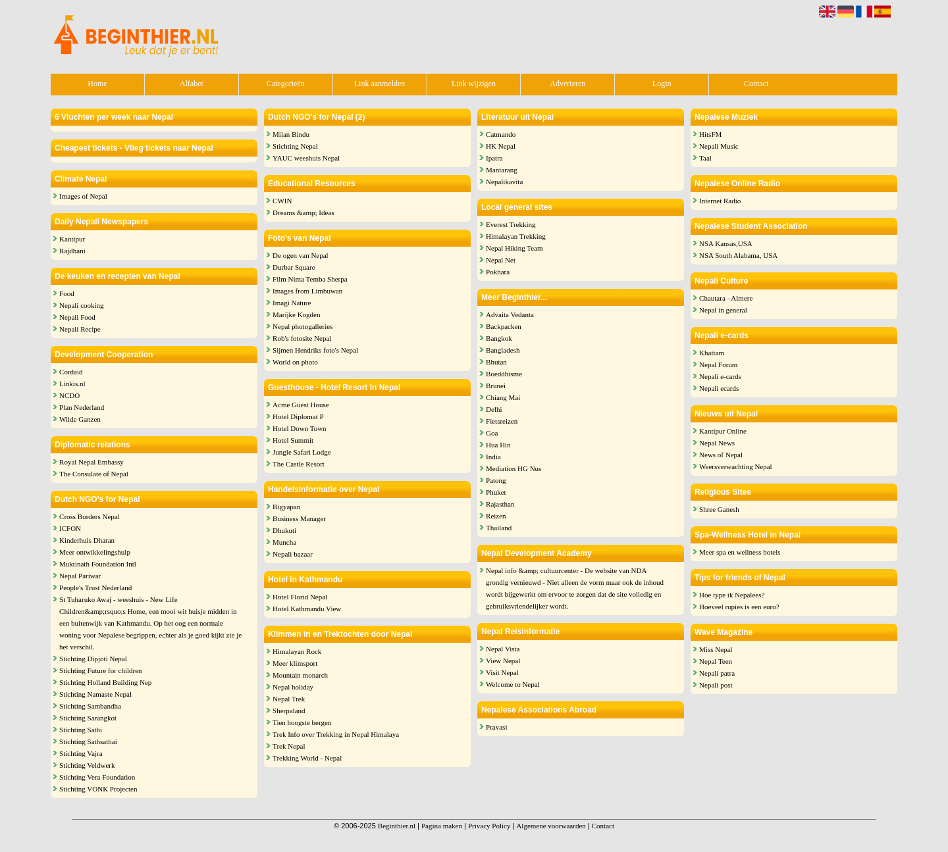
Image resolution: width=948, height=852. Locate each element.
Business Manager (299, 518)
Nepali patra (717, 673)
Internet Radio (720, 201)
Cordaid (70, 372)
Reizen (496, 516)
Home (97, 83)
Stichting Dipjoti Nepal (93, 659)
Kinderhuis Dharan (87, 540)
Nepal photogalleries (302, 326)
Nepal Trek (289, 699)
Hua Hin (498, 445)
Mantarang (501, 170)
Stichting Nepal (295, 146)
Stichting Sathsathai (88, 741)
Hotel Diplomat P (298, 416)
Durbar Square (294, 267)
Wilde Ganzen (80, 419)
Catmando (500, 134)
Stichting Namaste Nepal (95, 694)
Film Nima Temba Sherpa (310, 279)
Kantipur (72, 239)
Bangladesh (502, 350)
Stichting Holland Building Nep (105, 682)
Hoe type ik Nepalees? (731, 595)
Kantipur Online (723, 431)
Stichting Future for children (100, 670)
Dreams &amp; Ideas (303, 212)
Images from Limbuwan (307, 291)
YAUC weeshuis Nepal (306, 158)
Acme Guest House (301, 405)
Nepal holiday (293, 687)
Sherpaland (289, 710)
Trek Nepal (289, 746)
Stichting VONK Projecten (98, 789)
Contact (756, 83)
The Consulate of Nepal (93, 474)
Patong (496, 480)
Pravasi (496, 727)
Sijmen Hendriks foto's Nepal (315, 350)
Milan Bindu (291, 134)
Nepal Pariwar (80, 576)
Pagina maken (441, 826)
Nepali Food (77, 317)
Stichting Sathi (80, 730)
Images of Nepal (83, 196)
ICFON (70, 528)
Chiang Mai (503, 397)
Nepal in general (723, 310)
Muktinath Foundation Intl (97, 564)
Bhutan (496, 362)
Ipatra (494, 158)
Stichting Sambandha (90, 706)
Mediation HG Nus (513, 468)
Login (662, 83)
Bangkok (499, 338)
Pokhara (498, 272)
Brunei (496, 385)
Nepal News (717, 443)
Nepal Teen (715, 661)
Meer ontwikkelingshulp (94, 552)
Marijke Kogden (296, 314)
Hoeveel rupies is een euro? (739, 607)
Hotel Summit (293, 440)
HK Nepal (500, 146)
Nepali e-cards (720, 376)
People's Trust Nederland (95, 587)
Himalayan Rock (297, 651)
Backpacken (503, 326)
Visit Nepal (502, 672)
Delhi (494, 409)
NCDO (69, 395)
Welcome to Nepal (513, 684)
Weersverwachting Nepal (735, 466)
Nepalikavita (504, 182)
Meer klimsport (295, 663)
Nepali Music (719, 146)
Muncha (284, 542)
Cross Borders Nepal (89, 516)
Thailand (499, 528)
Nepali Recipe (80, 329)
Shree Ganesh (719, 509)
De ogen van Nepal (301, 255)
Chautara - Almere (725, 298)
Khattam (711, 353)
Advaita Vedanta (510, 314)
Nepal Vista (502, 649)
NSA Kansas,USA (725, 243)
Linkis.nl (72, 384)
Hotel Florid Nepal (300, 597)
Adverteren (567, 83)
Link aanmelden (380, 83)
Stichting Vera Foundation (97, 777)
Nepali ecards (719, 388)
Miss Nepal (715, 649)
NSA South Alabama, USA (738, 255)
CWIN (282, 201)
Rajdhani (72, 251)
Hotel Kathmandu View (307, 609)
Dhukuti (284, 530)
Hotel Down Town (300, 428)
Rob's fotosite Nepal (302, 338)
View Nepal (503, 660)
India (493, 457)
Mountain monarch (300, 675)
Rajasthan (500, 504)
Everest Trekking (510, 224)
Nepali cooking (81, 305)
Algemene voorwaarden (550, 826)
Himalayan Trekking (516, 236)
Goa (492, 433)
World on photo (295, 362)
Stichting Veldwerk (87, 765)
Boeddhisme (504, 374)
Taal (705, 158)
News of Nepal (721, 455)
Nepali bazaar (293, 554)
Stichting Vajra (80, 753)
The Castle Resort (299, 464)
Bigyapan (286, 507)
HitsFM (710, 134)
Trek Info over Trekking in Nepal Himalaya (336, 734)
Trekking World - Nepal (307, 758)
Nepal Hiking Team (514, 248)
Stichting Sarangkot (88, 718)
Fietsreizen (501, 421)
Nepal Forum (718, 364)
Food (66, 293)
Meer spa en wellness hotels (739, 552)
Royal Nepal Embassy (91, 462)
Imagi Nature (292, 303)
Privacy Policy (489, 826)
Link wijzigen (474, 83)
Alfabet (191, 83)
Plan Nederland (81, 407)
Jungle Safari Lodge (302, 452)
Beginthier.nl (396, 826)
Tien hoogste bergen (302, 722)
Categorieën (286, 83)
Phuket (496, 492)
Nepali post (715, 685)
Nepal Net (500, 260)
